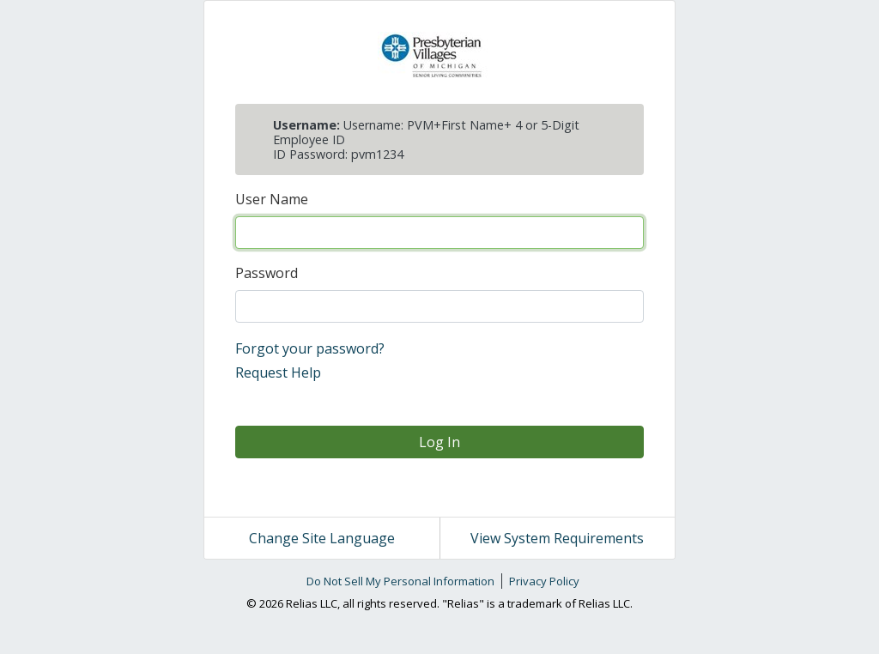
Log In (439, 442)
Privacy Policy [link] (544, 581)
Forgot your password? (310, 348)
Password (266, 272)
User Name (271, 199)
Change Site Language (322, 538)
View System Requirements (557, 538)
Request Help (278, 372)
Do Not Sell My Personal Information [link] (400, 581)
